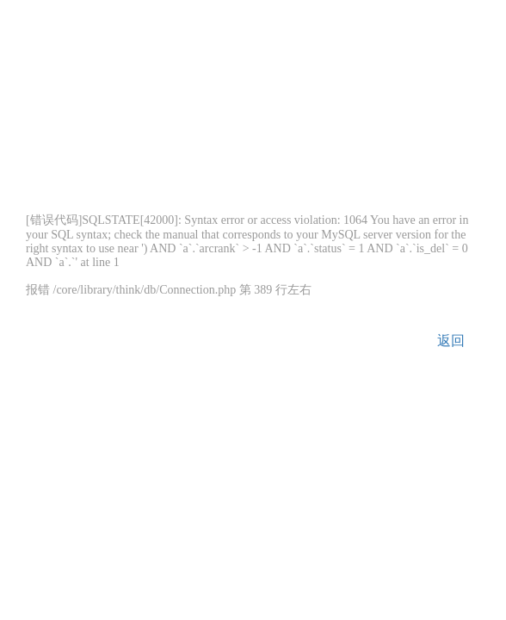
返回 (451, 340)
